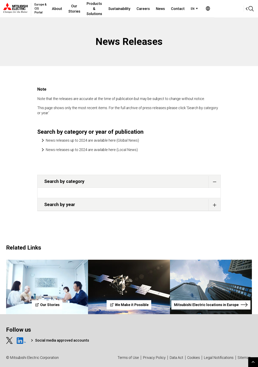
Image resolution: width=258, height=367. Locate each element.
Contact (204, 9)
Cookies (193, 357)
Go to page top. (253, 362)
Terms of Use (128, 357)
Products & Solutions (115, 8)
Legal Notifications (219, 357)
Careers (169, 9)
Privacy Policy (154, 357)
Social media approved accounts (62, 340)
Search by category (132, 182)
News (187, 9)
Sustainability (146, 9)
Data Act (176, 357)
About (69, 9)
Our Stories (87, 8)
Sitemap (244, 357)
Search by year (132, 205)
